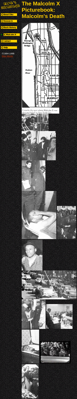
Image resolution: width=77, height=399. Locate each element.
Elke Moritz (7, 56)
